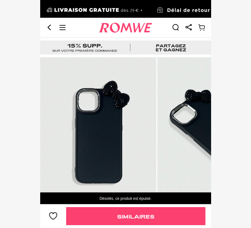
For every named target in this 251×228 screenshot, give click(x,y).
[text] (125, 97)
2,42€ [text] (54, 184)
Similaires (135, 216)
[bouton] (53, 216)
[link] (175, 9)
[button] (49, 10)
